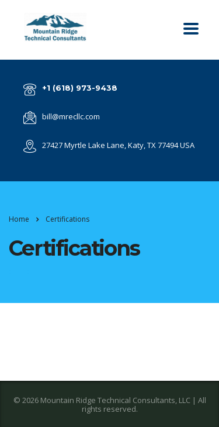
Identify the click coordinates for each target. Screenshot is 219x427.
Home (19, 219)
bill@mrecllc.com (71, 116)
